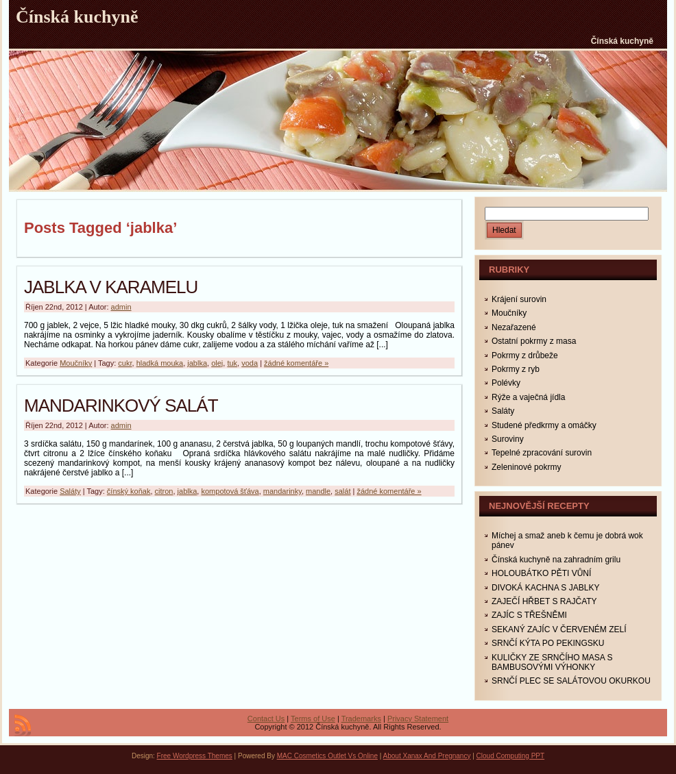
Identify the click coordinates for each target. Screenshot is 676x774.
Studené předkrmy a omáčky (544, 425)
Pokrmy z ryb (516, 369)
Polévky (506, 383)
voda (249, 363)
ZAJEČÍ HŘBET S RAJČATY (544, 601)
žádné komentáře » (296, 363)
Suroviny (508, 439)
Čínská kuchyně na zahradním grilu (556, 559)
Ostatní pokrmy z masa (534, 341)
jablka (197, 363)
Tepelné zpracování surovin (542, 453)
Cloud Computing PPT (510, 756)
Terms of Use (313, 718)
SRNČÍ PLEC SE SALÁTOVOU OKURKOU (571, 681)
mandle (318, 491)
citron (164, 491)
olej (217, 363)
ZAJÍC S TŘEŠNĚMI (529, 615)
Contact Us (266, 718)
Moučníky (76, 363)
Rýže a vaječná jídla (528, 397)
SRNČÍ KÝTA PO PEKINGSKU (548, 643)
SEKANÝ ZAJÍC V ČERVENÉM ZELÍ (559, 629)
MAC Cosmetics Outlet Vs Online (327, 756)
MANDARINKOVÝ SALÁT (121, 405)
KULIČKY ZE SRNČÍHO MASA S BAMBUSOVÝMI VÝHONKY (552, 662)
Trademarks (361, 718)
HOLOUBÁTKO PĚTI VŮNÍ (541, 573)
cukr (125, 363)
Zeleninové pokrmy (526, 467)
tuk (232, 363)
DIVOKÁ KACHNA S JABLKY (545, 587)
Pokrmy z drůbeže (525, 355)
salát (342, 491)
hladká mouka (160, 363)
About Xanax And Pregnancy (427, 756)
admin (121, 307)
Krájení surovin (519, 299)
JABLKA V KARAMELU (110, 287)
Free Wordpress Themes (194, 756)
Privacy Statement (417, 718)
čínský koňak (129, 491)
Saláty (70, 491)
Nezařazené (514, 327)
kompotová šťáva (229, 491)
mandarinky (282, 491)
